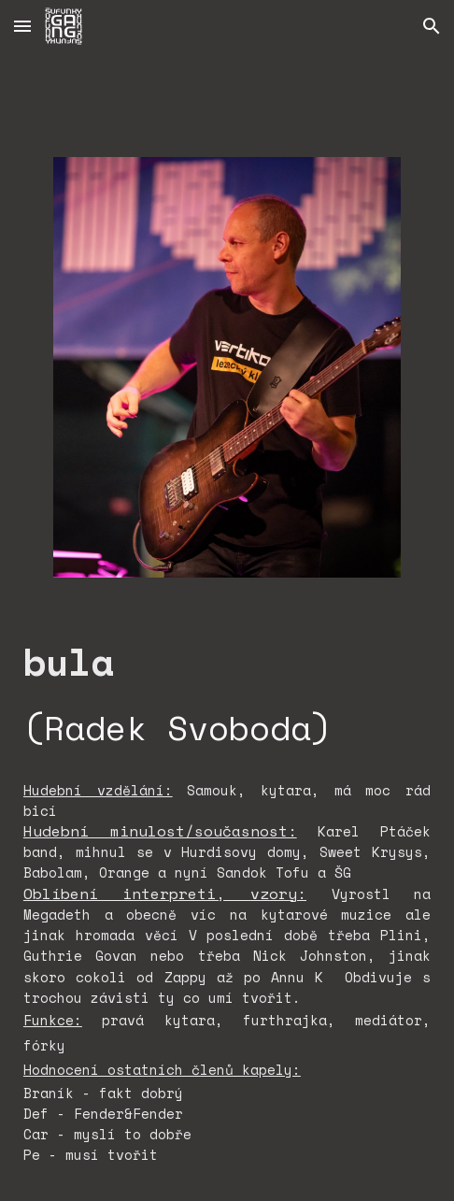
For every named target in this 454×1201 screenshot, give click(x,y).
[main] (227, 693)
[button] (22, 25)
